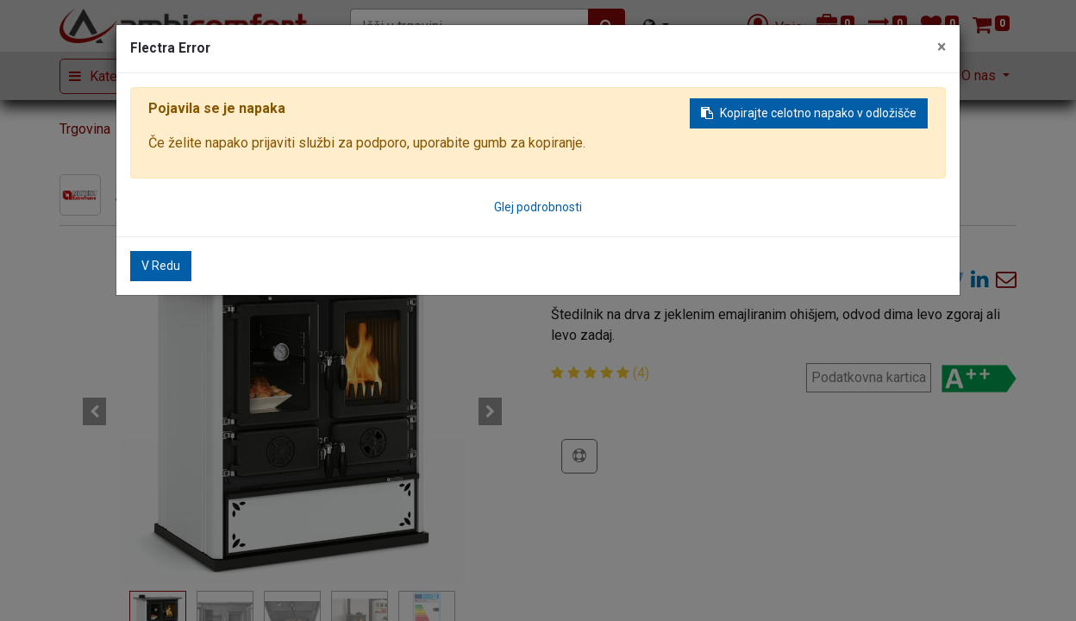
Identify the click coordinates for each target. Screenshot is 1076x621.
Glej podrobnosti (538, 207)
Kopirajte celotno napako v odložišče (808, 113)
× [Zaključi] (941, 47)
